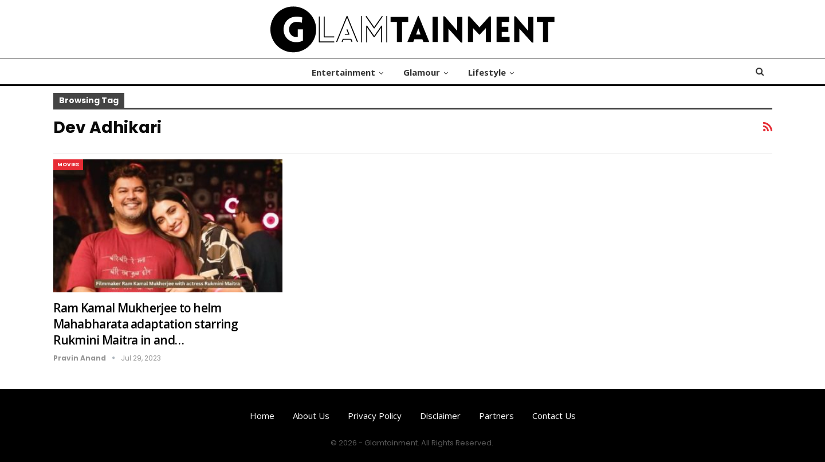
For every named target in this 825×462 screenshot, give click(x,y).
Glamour (421, 72)
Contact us (554, 415)
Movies (68, 164)
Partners (496, 415)
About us (311, 415)
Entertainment (343, 72)
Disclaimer (440, 415)
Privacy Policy (375, 415)
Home (262, 415)
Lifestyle (487, 72)
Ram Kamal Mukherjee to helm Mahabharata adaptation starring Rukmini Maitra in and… (145, 324)
